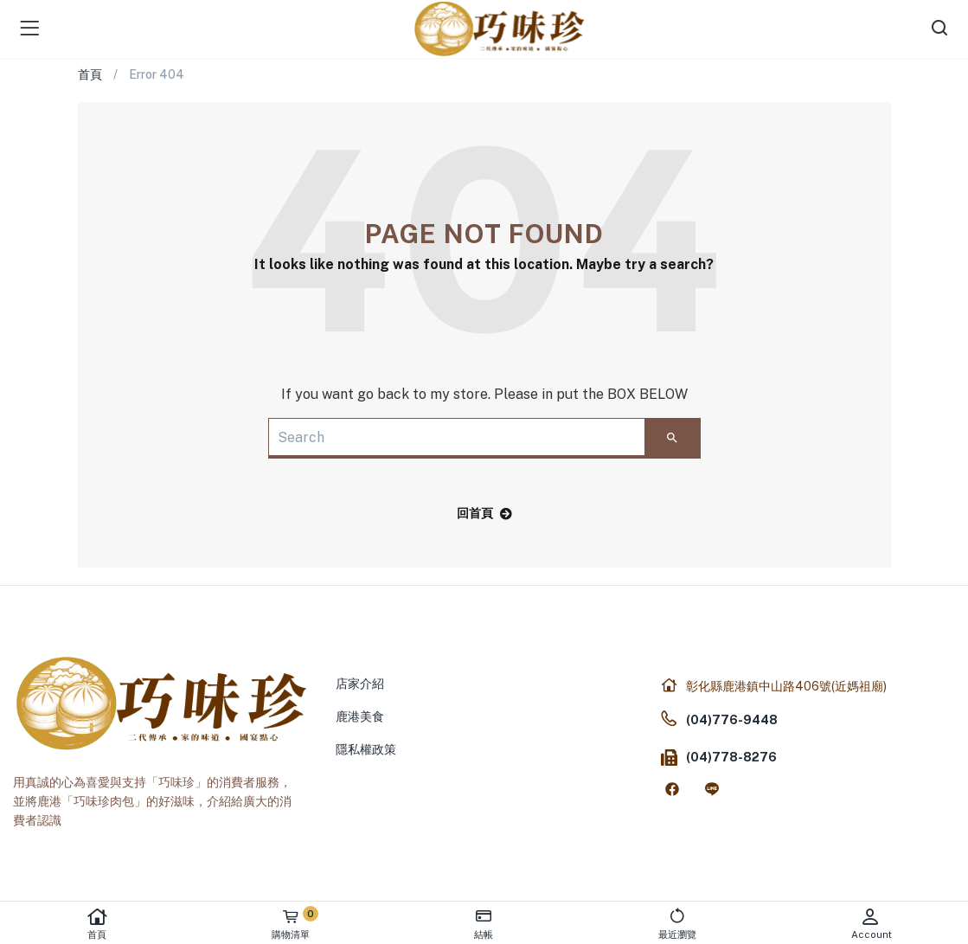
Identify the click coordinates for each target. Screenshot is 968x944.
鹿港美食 (360, 716)
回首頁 (484, 513)
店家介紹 (360, 683)
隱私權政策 (366, 749)
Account (871, 924)
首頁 (97, 924)
